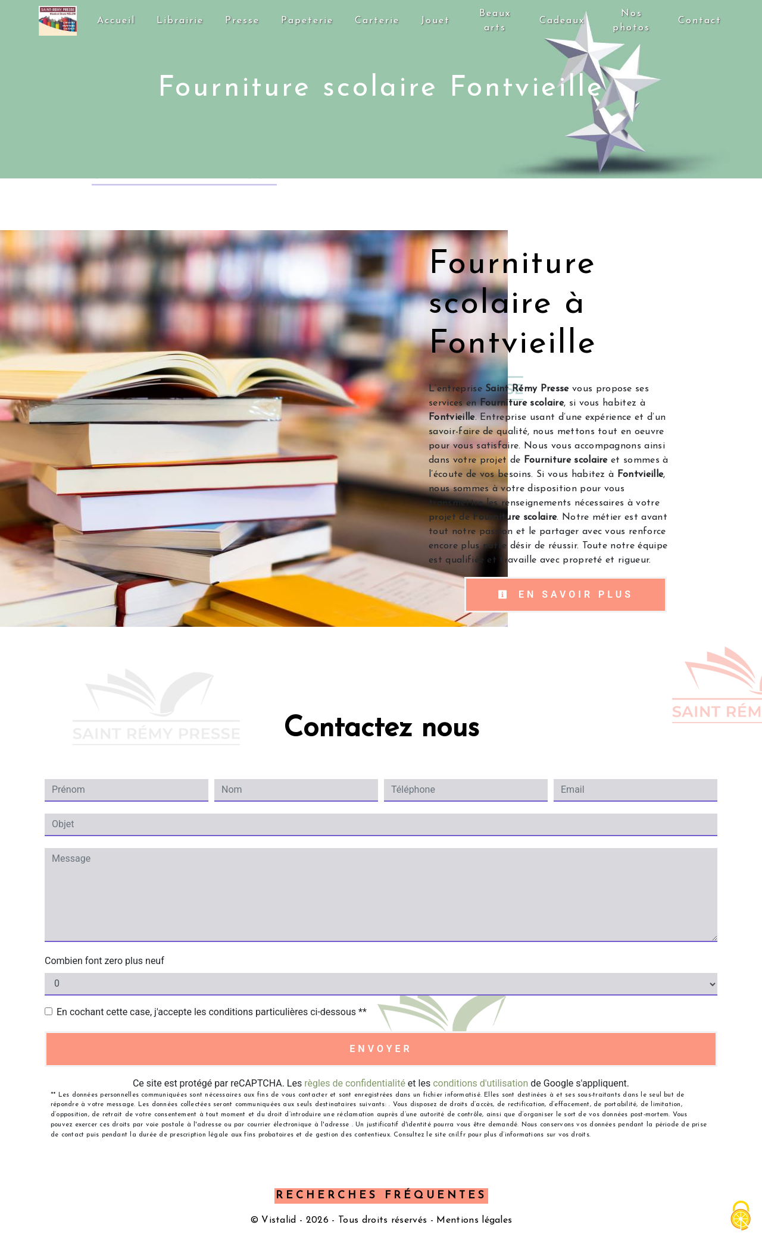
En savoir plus (565, 594)
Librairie (180, 21)
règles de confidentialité (354, 1083)
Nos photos (631, 21)
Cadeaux (562, 21)
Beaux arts (495, 21)
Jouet (436, 21)
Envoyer (380, 1048)
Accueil (117, 21)
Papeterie (308, 21)
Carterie (377, 21)
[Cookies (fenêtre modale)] (741, 1216)
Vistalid (278, 1220)
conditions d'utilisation (480, 1083)
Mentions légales (472, 1220)
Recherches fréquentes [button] (381, 1196)
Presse (243, 21)
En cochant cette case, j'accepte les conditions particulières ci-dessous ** (212, 1012)
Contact (700, 21)
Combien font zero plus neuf (104, 960)
